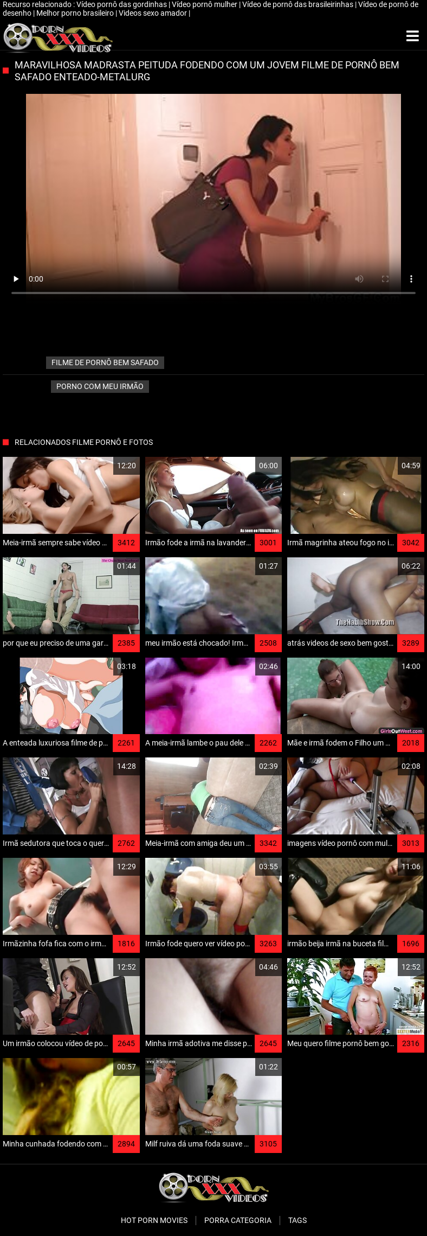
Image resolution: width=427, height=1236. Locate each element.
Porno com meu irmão (100, 386)
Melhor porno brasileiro (75, 13)
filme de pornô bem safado (105, 362)
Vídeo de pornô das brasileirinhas (298, 4)
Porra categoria (237, 1220)
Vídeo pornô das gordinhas (122, 4)
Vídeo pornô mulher (205, 4)
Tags (297, 1220)
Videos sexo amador (154, 13)
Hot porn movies (154, 1220)
